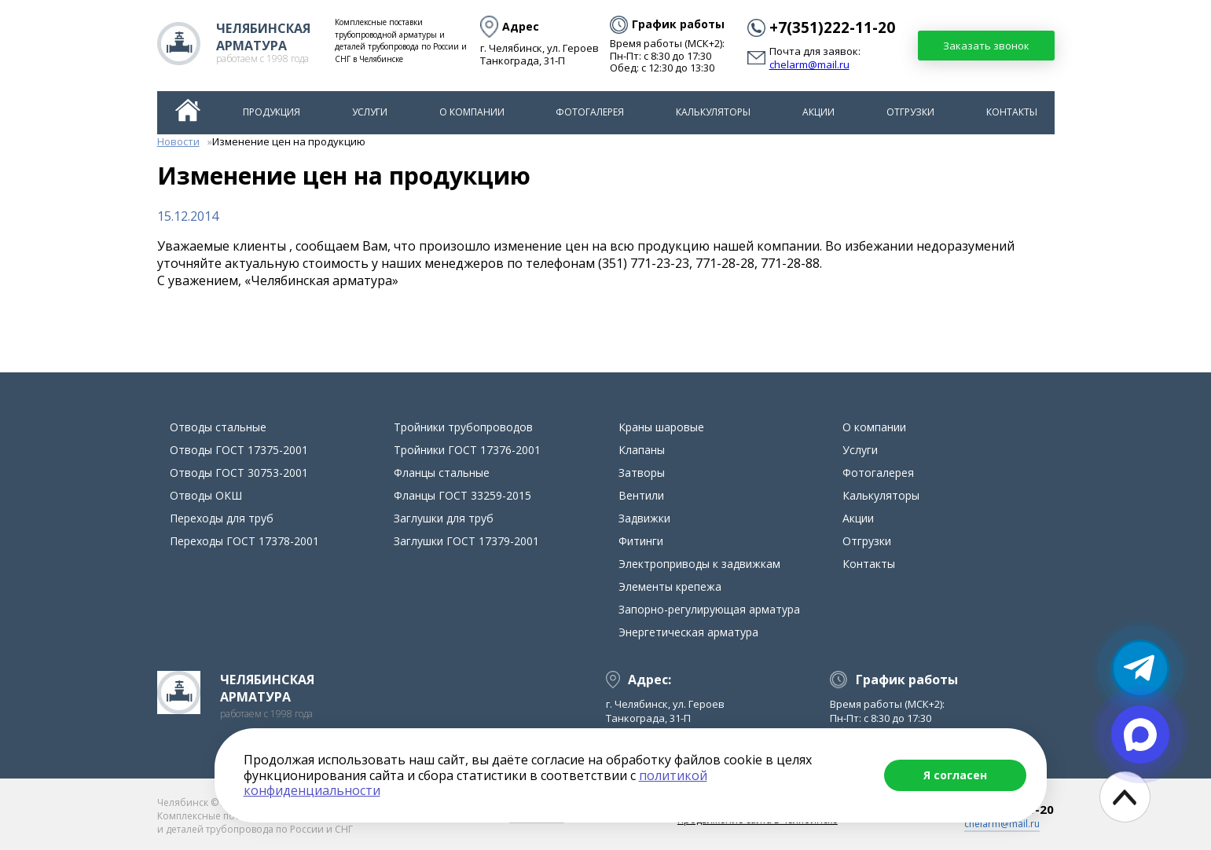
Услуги (369, 112)
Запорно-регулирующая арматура (709, 609)
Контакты (1011, 112)
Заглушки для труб (444, 518)
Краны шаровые (661, 427)
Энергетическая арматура (688, 632)
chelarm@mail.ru (809, 65)
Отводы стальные (218, 427)
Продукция (271, 112)
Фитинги (640, 540)
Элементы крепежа (669, 586)
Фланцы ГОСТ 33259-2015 (462, 495)
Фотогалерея (590, 112)
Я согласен (955, 775)
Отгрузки (910, 112)
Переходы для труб (221, 518)
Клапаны (641, 449)
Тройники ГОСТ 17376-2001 (467, 449)
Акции (818, 112)
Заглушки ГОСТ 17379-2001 (466, 540)
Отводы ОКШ (206, 495)
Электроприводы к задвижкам (699, 563)
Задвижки (644, 518)
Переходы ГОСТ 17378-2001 (244, 540)
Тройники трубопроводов (463, 427)
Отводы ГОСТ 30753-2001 (239, 472)
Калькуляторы (713, 112)
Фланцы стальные (442, 472)
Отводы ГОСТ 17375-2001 (239, 449)
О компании (472, 112)
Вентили (641, 495)
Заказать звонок (986, 45)
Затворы (641, 472)
